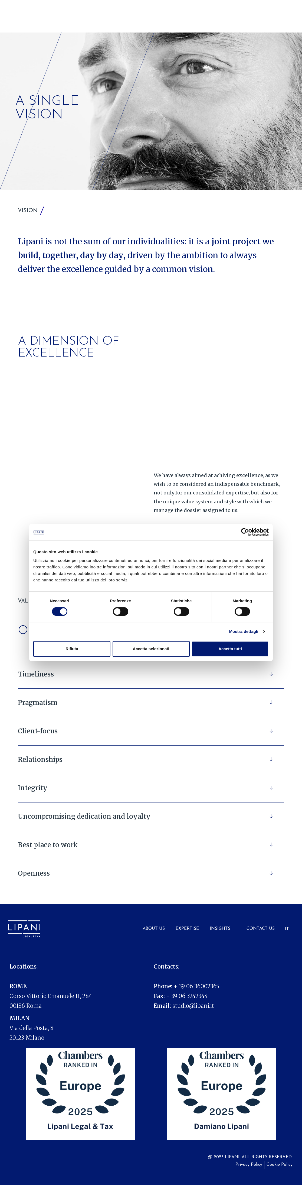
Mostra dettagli (243, 631)
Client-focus (38, 731)
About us (154, 929)
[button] (151, 674)
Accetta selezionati (151, 648)
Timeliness (36, 674)
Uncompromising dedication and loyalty (84, 816)
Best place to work (48, 845)
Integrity (32, 788)
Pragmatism (37, 702)
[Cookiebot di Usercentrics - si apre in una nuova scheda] (245, 532)
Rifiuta (71, 648)
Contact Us (261, 929)
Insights (220, 929)
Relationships (40, 759)
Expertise (187, 929)
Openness (34, 873)
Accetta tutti (230, 648)
